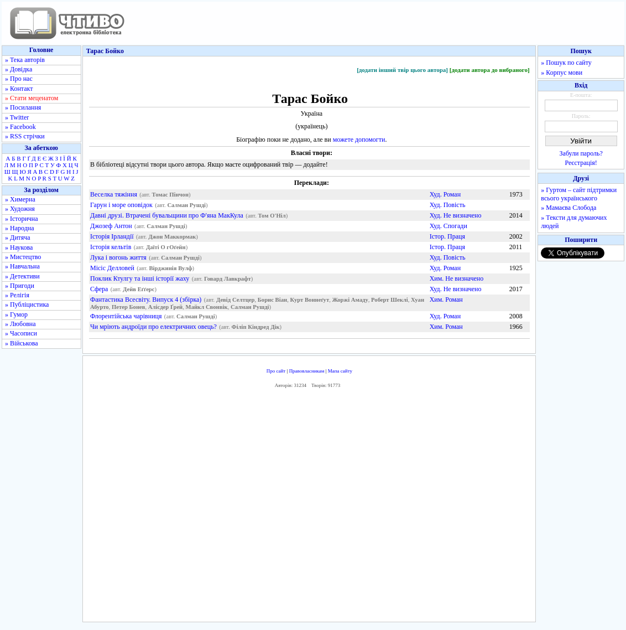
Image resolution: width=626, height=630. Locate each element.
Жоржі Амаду (350, 300)
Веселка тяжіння (113, 194)
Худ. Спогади (448, 226)
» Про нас (19, 78)
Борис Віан (272, 300)
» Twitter (17, 117)
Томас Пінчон (170, 195)
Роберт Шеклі (389, 300)
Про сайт (276, 371)
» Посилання (23, 107)
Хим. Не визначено (457, 278)
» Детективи (22, 276)
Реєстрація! (581, 163)
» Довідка (18, 69)
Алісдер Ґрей (165, 307)
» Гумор (16, 314)
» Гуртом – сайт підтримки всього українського (579, 194)
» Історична (21, 219)
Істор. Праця (447, 236)
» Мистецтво (23, 257)
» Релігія (17, 295)
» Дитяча (17, 237)
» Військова (21, 343)
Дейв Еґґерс (139, 289)
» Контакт (19, 88)
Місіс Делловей (112, 268)
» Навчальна (22, 266)
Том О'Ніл (271, 216)
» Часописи (21, 333)
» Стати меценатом (31, 98)
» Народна (19, 228)
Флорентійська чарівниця (126, 316)
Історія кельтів (110, 247)
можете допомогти (359, 139)
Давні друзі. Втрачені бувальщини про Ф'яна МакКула (166, 215)
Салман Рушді (186, 205)
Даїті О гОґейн (166, 247)
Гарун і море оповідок (121, 205)
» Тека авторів (25, 60)
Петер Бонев (128, 307)
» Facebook (20, 127)
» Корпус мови (561, 72)
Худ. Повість (448, 205)
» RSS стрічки (25, 136)
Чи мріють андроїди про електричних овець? (153, 327)
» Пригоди (19, 286)
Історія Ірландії (112, 236)
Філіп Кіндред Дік (256, 327)
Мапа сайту (340, 371)
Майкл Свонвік (207, 307)
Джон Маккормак (172, 237)
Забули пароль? (581, 153)
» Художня (20, 209)
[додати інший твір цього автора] (402, 69)
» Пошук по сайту (566, 62)
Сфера (99, 289)
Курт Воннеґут (309, 300)
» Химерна (20, 199)
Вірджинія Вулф (170, 268)
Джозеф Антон (111, 226)
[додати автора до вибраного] (490, 69)
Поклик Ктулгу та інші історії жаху (139, 278)
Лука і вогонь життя (118, 257)
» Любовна (20, 324)
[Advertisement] (309, 508)
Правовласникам (307, 371)
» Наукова (19, 247)
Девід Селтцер (235, 300)
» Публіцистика (27, 304)
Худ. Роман (445, 194)
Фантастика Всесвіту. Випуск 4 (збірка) (145, 299)
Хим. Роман (446, 299)
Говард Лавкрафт (227, 279)
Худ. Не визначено (456, 215)
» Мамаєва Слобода (568, 207)
